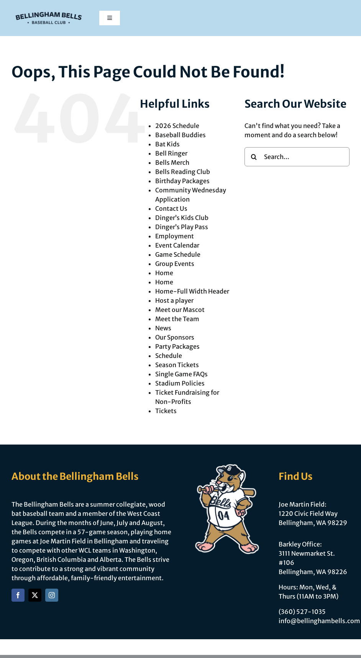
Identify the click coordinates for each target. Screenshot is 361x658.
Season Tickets (177, 365)
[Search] (254, 156)
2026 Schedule (177, 126)
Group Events (174, 263)
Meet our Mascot (180, 309)
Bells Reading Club (182, 172)
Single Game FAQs (181, 374)
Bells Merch (172, 162)
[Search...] (297, 156)
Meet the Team (177, 319)
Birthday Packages (182, 181)
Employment (174, 236)
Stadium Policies (180, 383)
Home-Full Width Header (192, 291)
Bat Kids (167, 144)
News (163, 328)
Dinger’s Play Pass (181, 227)
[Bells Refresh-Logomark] (48, 11)
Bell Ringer (171, 153)
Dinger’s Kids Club (181, 218)
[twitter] (34, 595)
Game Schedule (177, 254)
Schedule (168, 355)
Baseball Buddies (180, 135)
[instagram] (51, 595)
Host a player (174, 300)
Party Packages (177, 346)
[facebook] (18, 595)
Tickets (166, 411)
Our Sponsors (174, 337)
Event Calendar (177, 245)
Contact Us (171, 208)
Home (164, 273)
